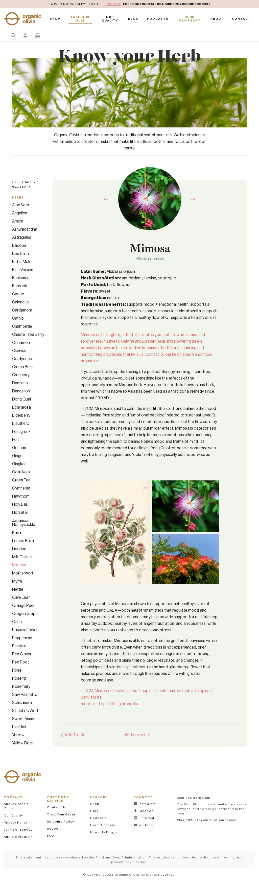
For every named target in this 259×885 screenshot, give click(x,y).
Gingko (18, 463)
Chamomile (22, 326)
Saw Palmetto (24, 694)
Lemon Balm (23, 540)
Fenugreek (21, 431)
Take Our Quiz (79, 18)
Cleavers (20, 350)
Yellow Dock (23, 742)
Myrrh (17, 581)
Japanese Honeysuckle (23, 522)
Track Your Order (61, 814)
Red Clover (21, 653)
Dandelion (21, 390)
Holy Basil (20, 504)
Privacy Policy (16, 822)
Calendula (21, 301)
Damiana (20, 382)
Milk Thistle (22, 556)
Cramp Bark (22, 366)
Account (25, 35)
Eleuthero (20, 423)
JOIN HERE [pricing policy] (113, 4)
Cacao (18, 293)
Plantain (19, 645)
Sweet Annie (23, 718)
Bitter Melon (23, 261)
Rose (16, 670)
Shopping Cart (37, 35)
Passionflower (25, 629)
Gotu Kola (21, 471)
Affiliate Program (18, 836)
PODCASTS (158, 18)
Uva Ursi (19, 726)
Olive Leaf (21, 597)
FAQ (50, 835)
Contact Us (56, 807)
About (217, 18)
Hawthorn (21, 496)
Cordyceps (22, 358)
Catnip (18, 318)
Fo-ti (16, 439)
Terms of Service (18, 829)
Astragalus (21, 237)
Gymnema (21, 488)
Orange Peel (23, 605)
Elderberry (21, 415)
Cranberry (21, 374)
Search (13, 35)
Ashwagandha (24, 229)
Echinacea (21, 407)
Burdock (19, 285)
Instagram (146, 804)
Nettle (17, 589)
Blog (133, 18)
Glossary (21, 186)
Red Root (20, 662)
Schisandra (22, 702)
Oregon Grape (25, 613)
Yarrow (18, 734)
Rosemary (21, 686)
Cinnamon (21, 342)
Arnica (17, 221)
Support (54, 828)
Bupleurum (21, 277)
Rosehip (19, 678)
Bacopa (19, 245)
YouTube (145, 825)
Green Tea (21, 479)
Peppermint (22, 637)
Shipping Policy (60, 821)
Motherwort (22, 573)
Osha (17, 621)
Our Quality (110, 18)
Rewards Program (105, 832)
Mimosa (19, 564)
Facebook (146, 811)
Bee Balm (20, 253)
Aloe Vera (20, 204)
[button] (22, 18)
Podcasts (98, 818)
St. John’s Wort (25, 710)
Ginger (18, 455)
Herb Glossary (189, 18)
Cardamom (22, 310)
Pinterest (145, 818)
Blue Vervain (22, 269)
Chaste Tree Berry (28, 334)
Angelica (19, 212)
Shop (55, 18)
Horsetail (20, 512)
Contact (241, 18)
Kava (16, 532)
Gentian (19, 447)
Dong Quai (21, 399)
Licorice (19, 548)
